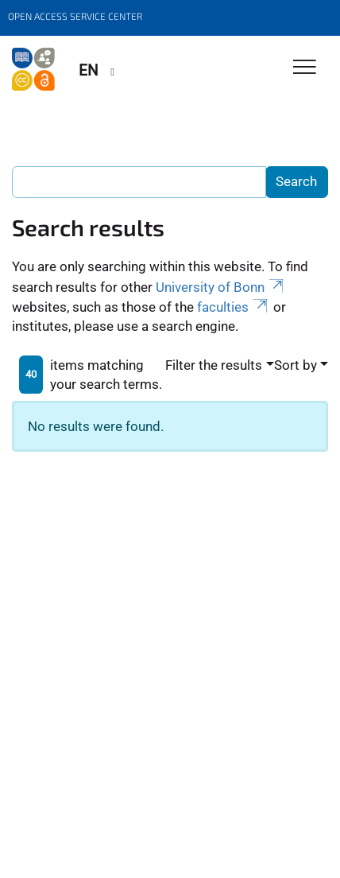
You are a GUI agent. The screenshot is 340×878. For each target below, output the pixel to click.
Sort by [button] (295, 365)
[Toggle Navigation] (304, 68)
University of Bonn (221, 287)
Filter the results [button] (213, 365)
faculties (233, 307)
